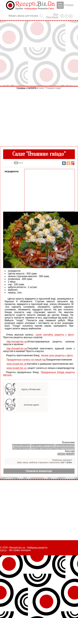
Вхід (55, 14)
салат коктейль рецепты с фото (55, 334)
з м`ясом (70, 454)
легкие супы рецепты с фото (57, 355)
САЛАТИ (31, 88)
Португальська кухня (64, 445)
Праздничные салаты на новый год (26, 359)
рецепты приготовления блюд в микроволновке (52, 448)
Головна (21, 88)
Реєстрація (52, 17)
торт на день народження (42, 445)
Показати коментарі (39, 471)
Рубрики (65, 5)
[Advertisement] (39, 53)
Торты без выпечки (21, 448)
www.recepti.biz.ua (16, 364)
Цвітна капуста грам (21, 445)
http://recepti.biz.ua (17, 341)
